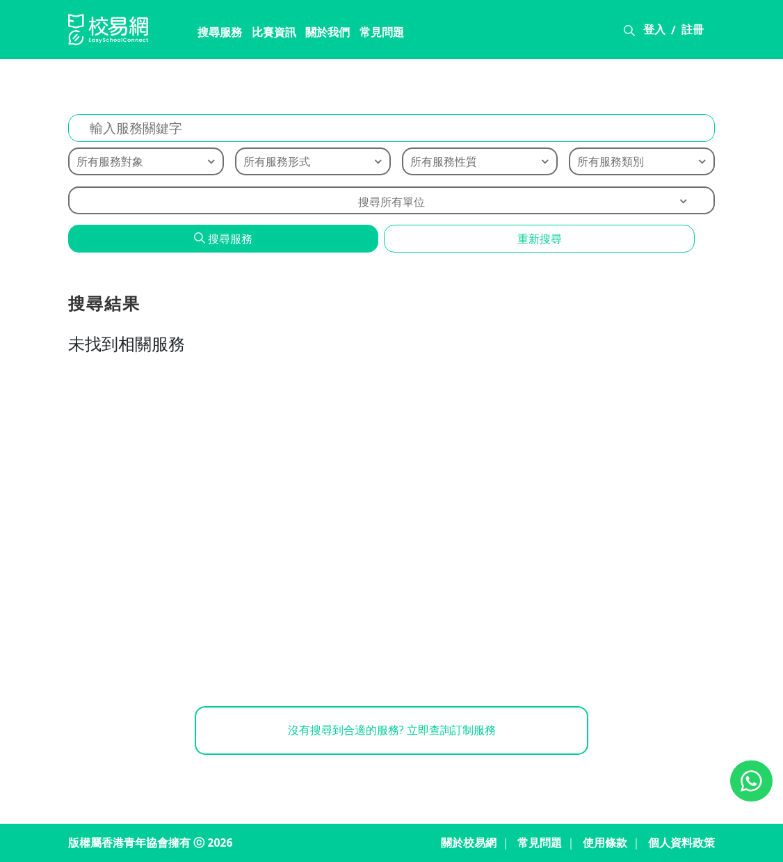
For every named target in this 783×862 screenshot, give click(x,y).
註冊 (692, 30)
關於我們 (321, 32)
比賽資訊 (267, 32)
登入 (654, 30)
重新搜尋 (539, 238)
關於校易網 (469, 843)
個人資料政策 (681, 843)
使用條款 (605, 843)
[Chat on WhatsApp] (751, 780)
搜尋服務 (213, 32)
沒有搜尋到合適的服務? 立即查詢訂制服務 (392, 731)
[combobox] (391, 200)
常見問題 (375, 32)
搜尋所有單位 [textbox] (391, 201)
